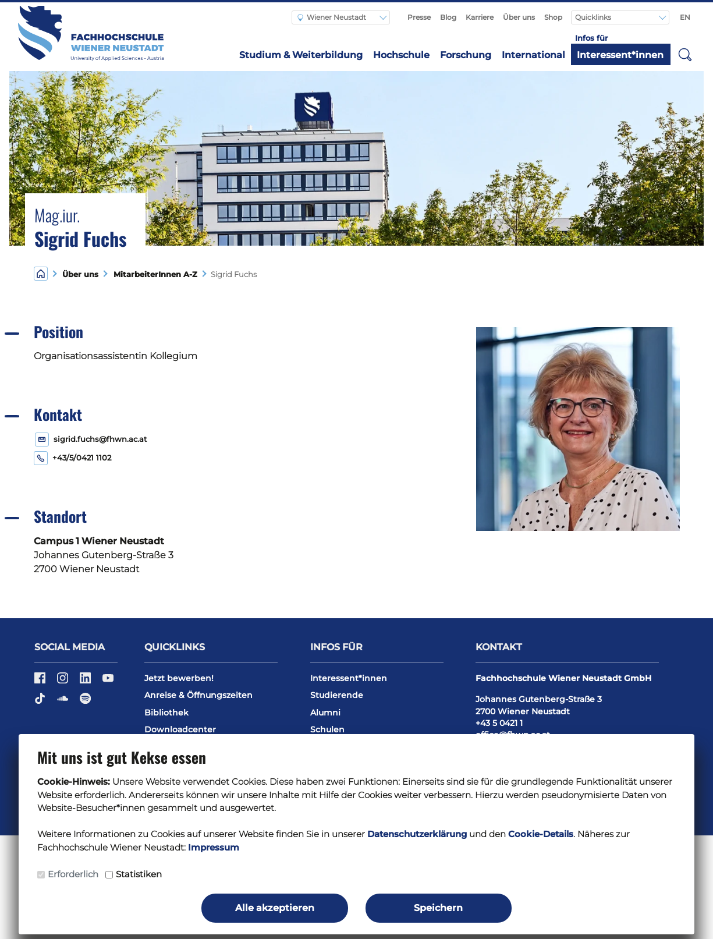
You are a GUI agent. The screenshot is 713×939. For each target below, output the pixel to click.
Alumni (325, 712)
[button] (685, 54)
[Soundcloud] (63, 702)
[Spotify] (85, 702)
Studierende (336, 695)
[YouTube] (107, 681)
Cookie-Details (540, 833)
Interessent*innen (620, 55)
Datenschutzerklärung (417, 833)
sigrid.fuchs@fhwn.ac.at (100, 439)
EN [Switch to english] (685, 17)
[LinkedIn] (86, 681)
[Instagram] (63, 681)
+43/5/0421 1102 (81, 457)
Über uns (519, 17)
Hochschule (401, 55)
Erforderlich (73, 874)
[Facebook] (41, 681)
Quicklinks (594, 17)
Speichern (438, 907)
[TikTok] (41, 702)
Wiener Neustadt (332, 17)
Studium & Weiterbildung (301, 55)
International (533, 55)
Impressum (213, 847)
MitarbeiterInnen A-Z (153, 274)
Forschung (465, 55)
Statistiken (139, 874)
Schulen (327, 729)
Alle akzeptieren (274, 907)
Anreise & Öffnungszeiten (198, 695)
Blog (448, 17)
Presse (419, 17)
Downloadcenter (180, 729)
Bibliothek (166, 712)
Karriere (480, 17)
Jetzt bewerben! (179, 678)
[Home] (41, 273)
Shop (553, 17)
